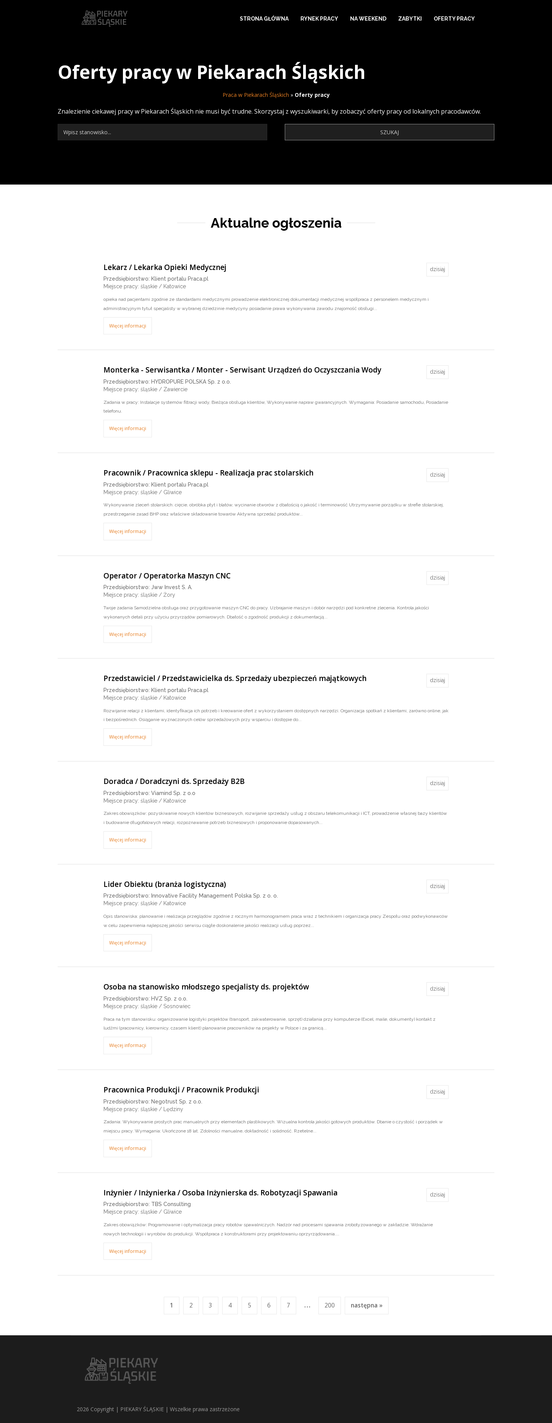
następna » (367, 1305)
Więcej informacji (127, 326)
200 (329, 1305)
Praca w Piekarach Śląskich (256, 94)
